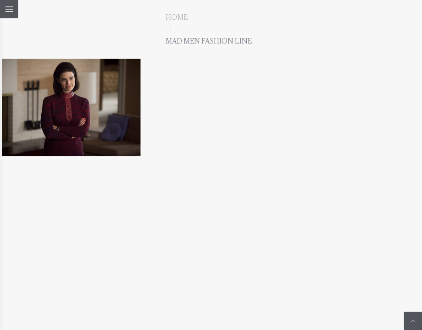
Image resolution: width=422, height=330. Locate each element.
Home (177, 17)
